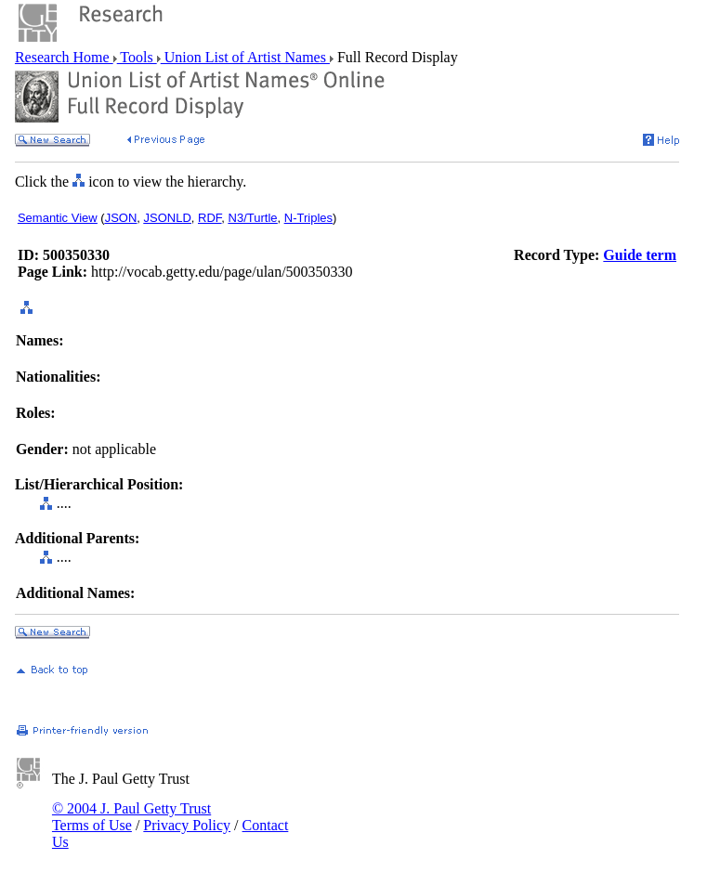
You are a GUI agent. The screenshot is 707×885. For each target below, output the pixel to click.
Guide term (639, 255)
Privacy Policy (186, 825)
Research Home (64, 57)
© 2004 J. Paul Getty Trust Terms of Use (131, 816)
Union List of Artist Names (245, 57)
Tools (137, 57)
